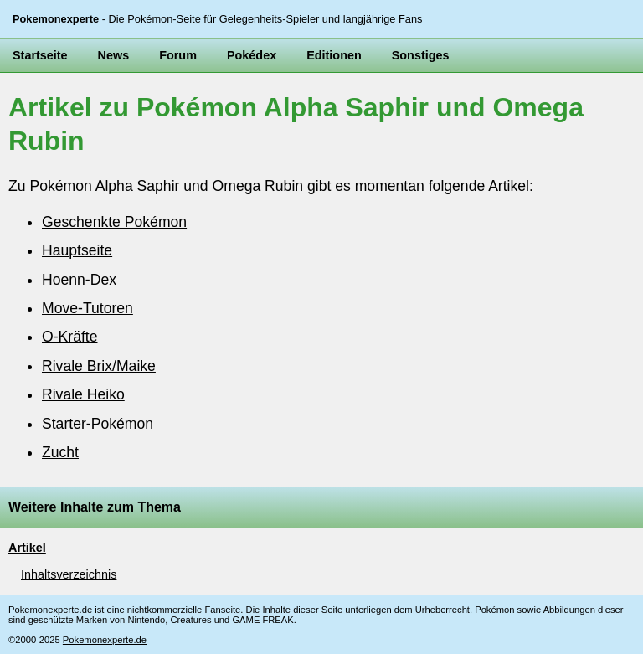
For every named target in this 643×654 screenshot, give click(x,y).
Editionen (334, 55)
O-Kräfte (69, 336)
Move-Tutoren (87, 308)
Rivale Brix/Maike (99, 366)
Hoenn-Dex (79, 279)
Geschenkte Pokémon (114, 222)
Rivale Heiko (83, 394)
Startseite (40, 55)
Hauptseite (77, 250)
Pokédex (251, 55)
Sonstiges (421, 55)
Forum (178, 55)
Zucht (60, 452)
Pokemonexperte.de (105, 640)
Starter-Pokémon (97, 423)
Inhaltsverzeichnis (68, 574)
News (114, 55)
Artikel (27, 547)
